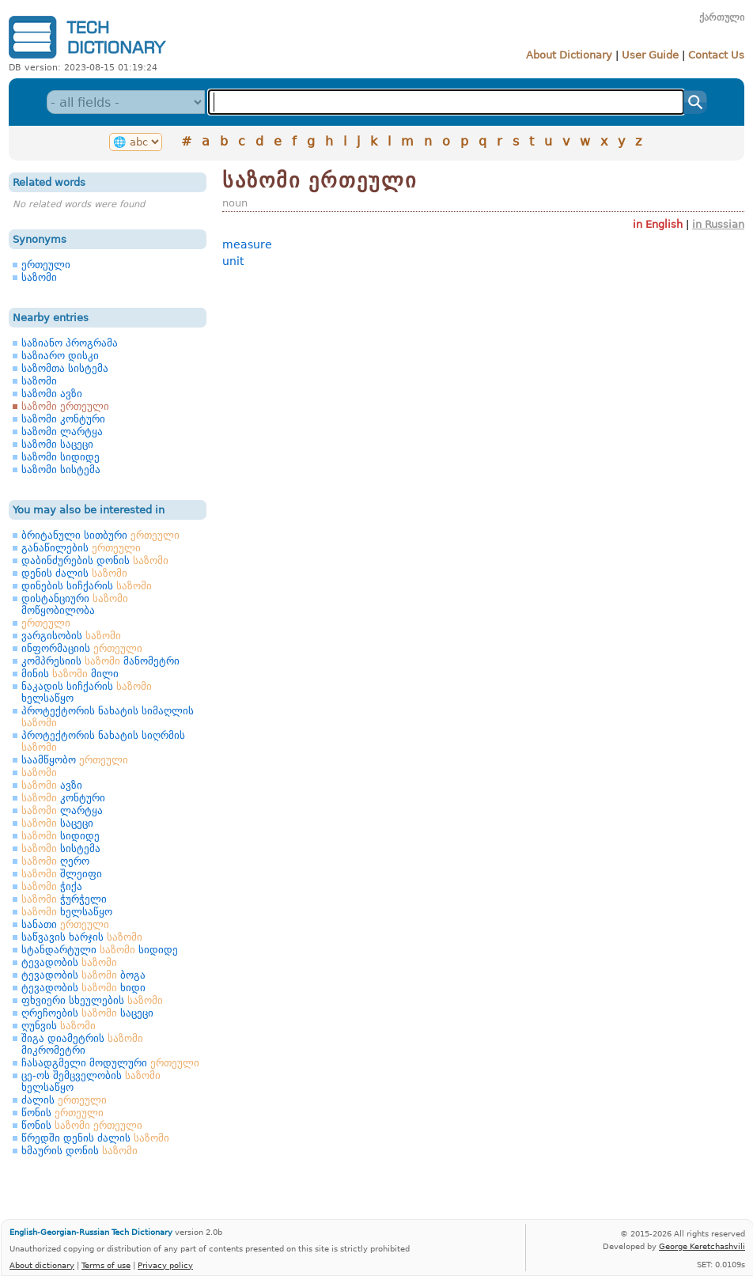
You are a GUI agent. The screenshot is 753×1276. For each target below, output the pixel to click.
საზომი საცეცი (57, 444)
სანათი (65, 924)
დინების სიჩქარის (86, 586)
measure (247, 244)
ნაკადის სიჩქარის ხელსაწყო (86, 692)
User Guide (650, 55)
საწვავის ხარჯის (81, 937)
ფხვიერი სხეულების (92, 1000)
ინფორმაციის (81, 648)
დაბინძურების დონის (94, 560)
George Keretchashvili (702, 1246)
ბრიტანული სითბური (100, 535)
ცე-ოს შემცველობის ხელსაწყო (91, 1081)
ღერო (55, 861)
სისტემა (60, 848)
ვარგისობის (71, 636)
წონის (62, 1113)
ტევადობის (69, 962)
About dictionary (41, 1265)
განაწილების (81, 548)
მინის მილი (70, 674)
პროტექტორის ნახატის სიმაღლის (107, 717)
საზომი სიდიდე (60, 457)
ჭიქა (51, 886)
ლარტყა (62, 810)
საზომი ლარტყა (62, 431)
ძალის (64, 1100)
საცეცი (57, 823)
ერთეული (45, 265)
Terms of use (106, 1265)
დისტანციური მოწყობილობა (74, 604)
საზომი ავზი (51, 393)
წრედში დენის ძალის (95, 1138)
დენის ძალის (74, 573)
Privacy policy (165, 1265)
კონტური (63, 798)
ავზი (51, 785)
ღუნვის (58, 1026)
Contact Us (716, 55)
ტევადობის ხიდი (83, 988)
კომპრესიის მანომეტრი (100, 661)
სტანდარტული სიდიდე (99, 950)
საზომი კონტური (63, 419)
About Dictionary (569, 55)
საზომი (39, 277)
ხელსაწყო (66, 912)
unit (233, 261)
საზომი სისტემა (60, 469)
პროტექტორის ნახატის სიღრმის (103, 741)
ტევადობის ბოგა (83, 975)
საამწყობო (74, 760)
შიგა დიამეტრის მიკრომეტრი (82, 1044)
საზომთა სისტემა (64, 368)
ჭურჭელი (64, 899)
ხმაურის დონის (79, 1151)
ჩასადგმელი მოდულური (110, 1063)
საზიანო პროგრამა (69, 343)
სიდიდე (60, 836)
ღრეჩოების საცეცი (87, 1013)
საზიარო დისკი (60, 356)
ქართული (721, 17)
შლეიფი (61, 874)
